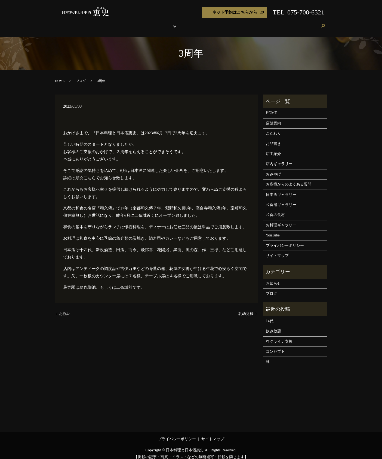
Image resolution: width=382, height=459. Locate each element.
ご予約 (312, 23)
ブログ (298, 23)
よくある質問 (257, 23)
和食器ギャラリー (281, 199)
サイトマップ (277, 250)
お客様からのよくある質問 (289, 179)
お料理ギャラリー (281, 220)
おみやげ (236, 23)
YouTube (273, 230)
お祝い (64, 308)
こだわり (150, 23)
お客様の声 (280, 23)
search (323, 23)
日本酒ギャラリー (281, 189)
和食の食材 (275, 210)
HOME (117, 23)
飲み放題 (273, 326)
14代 (269, 316)
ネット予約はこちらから (234, 12)
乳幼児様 (246, 308)
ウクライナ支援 (279, 336)
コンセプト (275, 346)
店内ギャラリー (279, 159)
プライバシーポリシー (285, 240)
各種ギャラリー (191, 23)
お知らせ (273, 278)
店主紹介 (218, 23)
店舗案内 (132, 23)
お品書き (167, 23)
